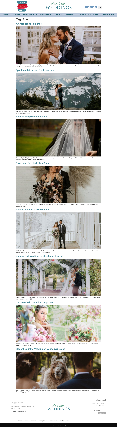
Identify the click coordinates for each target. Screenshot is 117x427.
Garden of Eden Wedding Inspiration (35, 302)
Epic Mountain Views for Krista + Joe (35, 70)
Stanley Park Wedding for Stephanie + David (39, 256)
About (20, 421)
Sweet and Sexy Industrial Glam (33, 163)
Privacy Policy (43, 421)
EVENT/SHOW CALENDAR (30, 15)
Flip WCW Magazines (107, 15)
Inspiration (6, 15)
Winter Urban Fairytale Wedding (32, 209)
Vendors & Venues (46, 15)
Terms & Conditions (30, 421)
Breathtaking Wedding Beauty (32, 116)
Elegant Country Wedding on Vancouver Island (40, 349)
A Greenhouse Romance (29, 23)
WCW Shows (71, 15)
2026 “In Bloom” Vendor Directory (88, 15)
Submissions (59, 15)
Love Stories (16, 15)
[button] (100, 7)
